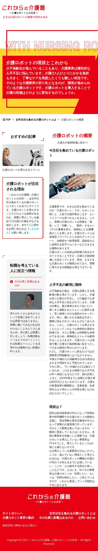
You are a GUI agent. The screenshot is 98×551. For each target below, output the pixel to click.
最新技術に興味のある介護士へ (20, 525)
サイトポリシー (13, 513)
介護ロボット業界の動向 (18, 518)
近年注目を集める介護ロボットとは (72, 513)
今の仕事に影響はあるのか (27, 283)
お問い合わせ (86, 518)
